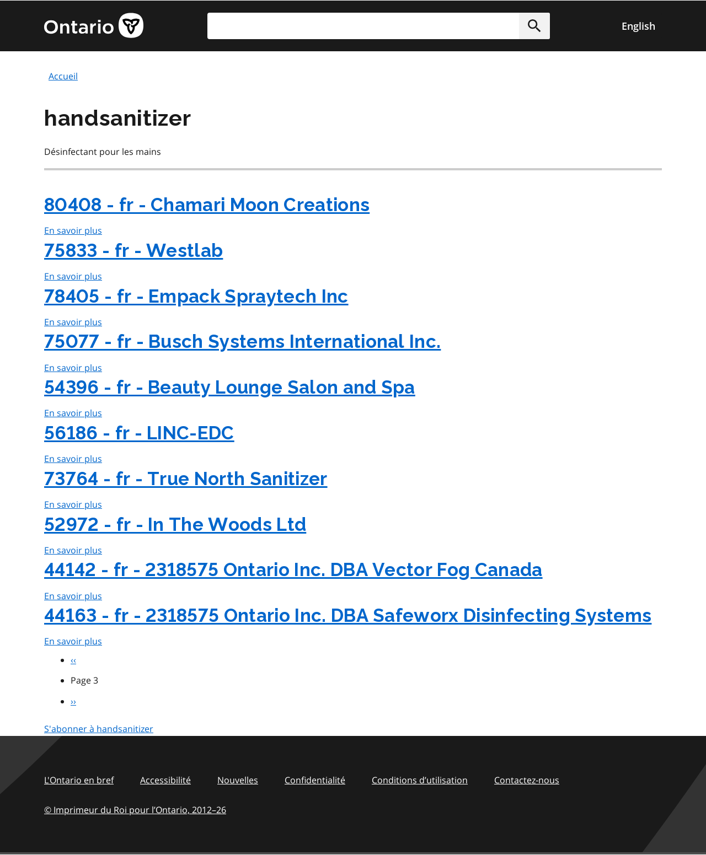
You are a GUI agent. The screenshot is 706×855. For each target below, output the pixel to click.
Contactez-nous (526, 780)
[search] (378, 26)
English (638, 26)
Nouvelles (237, 780)
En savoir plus (73, 230)
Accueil (63, 76)
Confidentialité (315, 780)
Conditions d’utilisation (420, 780)
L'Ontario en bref (79, 780)
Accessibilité (165, 780)
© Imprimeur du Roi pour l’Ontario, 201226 (135, 809)
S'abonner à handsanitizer (98, 729)
